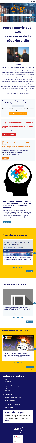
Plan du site (7, 381)
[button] (28, 1)
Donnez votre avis (9, 383)
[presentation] (34, 253)
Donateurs (7, 390)
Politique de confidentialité (12, 387)
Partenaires (7, 389)
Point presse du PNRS (18, 106)
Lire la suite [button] (7, 222)
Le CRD (5, 158)
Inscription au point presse (18, 113)
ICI (2, 86)
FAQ (5, 379)
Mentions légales (9, 385)
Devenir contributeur (9, 134)
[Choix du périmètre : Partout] (2, 15)
